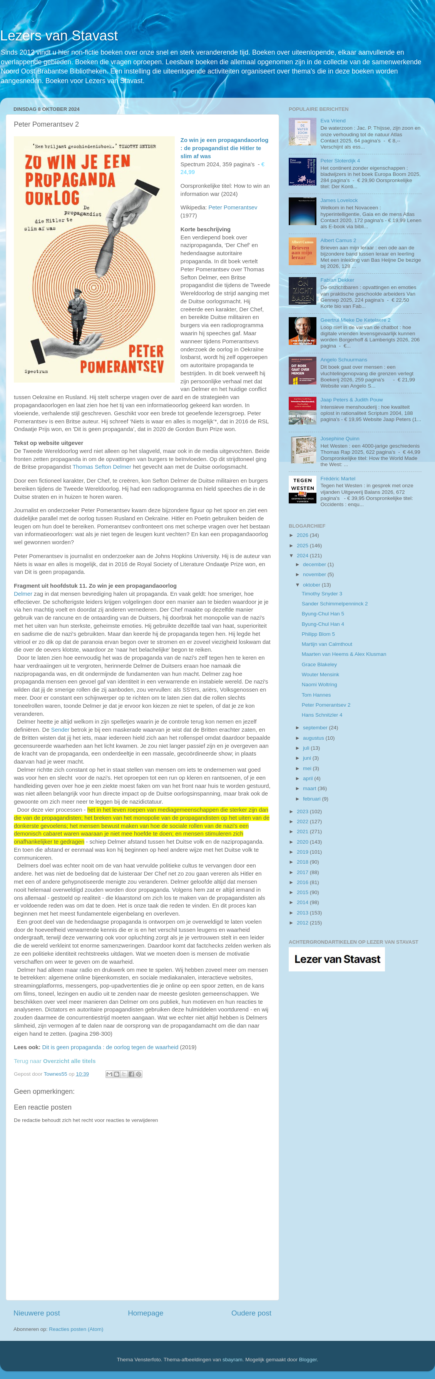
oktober (312, 585)
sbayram (233, 1359)
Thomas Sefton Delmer (101, 467)
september (316, 727)
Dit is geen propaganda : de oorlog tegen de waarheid (110, 1047)
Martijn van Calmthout (327, 644)
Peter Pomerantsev (232, 207)
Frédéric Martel (337, 478)
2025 (303, 545)
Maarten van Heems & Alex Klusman (344, 654)
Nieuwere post (36, 1313)
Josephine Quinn (339, 438)
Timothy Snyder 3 (322, 594)
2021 (303, 831)
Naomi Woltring (319, 684)
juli (307, 748)
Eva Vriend (333, 121)
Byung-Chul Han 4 (323, 624)
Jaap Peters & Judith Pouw (351, 400)
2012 (303, 923)
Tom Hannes (316, 695)
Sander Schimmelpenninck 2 (335, 604)
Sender (61, 730)
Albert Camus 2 (338, 240)
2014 (303, 902)
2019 (303, 852)
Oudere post (251, 1313)
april (308, 778)
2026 (303, 535)
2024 (303, 555)
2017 (303, 872)
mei (308, 768)
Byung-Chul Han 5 (323, 614)
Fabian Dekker (337, 280)
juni (308, 758)
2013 (303, 913)
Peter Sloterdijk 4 (340, 161)
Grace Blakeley (319, 664)
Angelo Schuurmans (343, 360)
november (315, 574)
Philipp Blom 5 (318, 634)
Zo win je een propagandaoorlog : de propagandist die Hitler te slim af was (224, 148)
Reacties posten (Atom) (76, 1329)
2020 (303, 842)
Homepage (145, 1313)
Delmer (23, 594)
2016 (303, 882)
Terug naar (55, 1061)
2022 (303, 821)
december (315, 564)
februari (312, 799)
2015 (303, 892)
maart (310, 788)
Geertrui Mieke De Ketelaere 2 (355, 320)
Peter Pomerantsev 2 (326, 705)
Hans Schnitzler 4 (322, 715)
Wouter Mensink (320, 674)
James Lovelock (339, 200)
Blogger (308, 1359)
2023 (303, 811)
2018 (303, 862)
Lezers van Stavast (59, 35)
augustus (314, 738)
